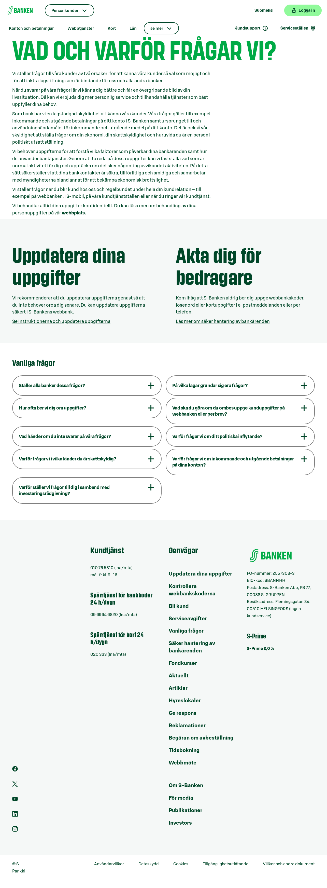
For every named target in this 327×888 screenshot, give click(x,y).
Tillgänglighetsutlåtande (225, 864)
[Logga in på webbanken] (303, 10)
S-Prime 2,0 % (260, 649)
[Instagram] (15, 830)
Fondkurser (183, 663)
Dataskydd (148, 864)
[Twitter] (15, 785)
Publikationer (185, 810)
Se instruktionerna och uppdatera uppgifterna (61, 321)
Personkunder (64, 11)
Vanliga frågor (186, 631)
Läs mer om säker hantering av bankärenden (223, 321)
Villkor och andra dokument (289, 864)
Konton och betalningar (31, 28)
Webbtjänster (80, 28)
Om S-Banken (186, 785)
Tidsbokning (184, 750)
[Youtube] (15, 800)
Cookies (180, 864)
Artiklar (178, 688)
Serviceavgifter (188, 618)
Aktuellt (179, 675)
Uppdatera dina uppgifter (200, 574)
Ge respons (182, 713)
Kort (112, 28)
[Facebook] (15, 770)
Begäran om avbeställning (201, 738)
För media (181, 798)
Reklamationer (187, 725)
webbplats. (74, 213)
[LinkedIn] (15, 815)
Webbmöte (182, 763)
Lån (133, 28)
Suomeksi (264, 10)
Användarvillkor (109, 864)
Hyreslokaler (185, 700)
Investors (180, 823)
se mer (156, 28)
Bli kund (179, 606)
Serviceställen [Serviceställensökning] (298, 28)
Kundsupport (251, 28)
